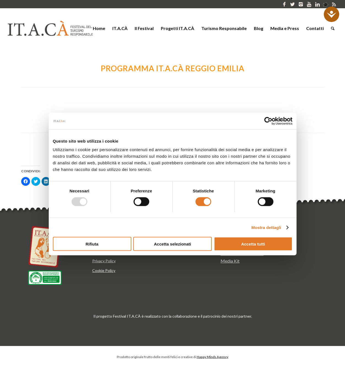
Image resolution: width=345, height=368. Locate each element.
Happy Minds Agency (212, 357)
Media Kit (230, 260)
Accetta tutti (253, 244)
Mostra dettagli (266, 227)
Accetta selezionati (172, 244)
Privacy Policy (104, 260)
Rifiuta (92, 244)
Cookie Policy (103, 270)
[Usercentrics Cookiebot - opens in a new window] (268, 121)
